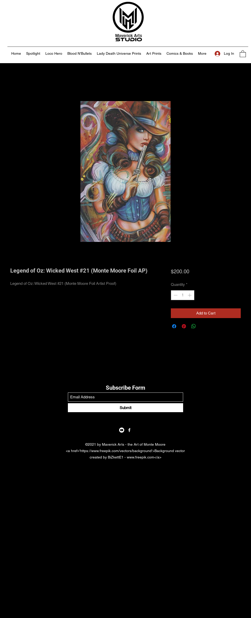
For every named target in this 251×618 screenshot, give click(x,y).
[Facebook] (129, 430)
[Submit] (125, 407)
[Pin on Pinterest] (184, 326)
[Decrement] (175, 295)
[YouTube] (121, 430)
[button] (243, 53)
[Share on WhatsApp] (194, 326)
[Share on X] (203, 326)
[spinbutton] (182, 295)
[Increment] (190, 295)
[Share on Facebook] (174, 326)
